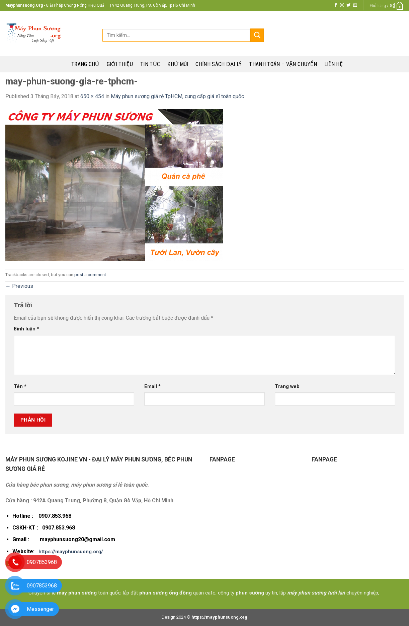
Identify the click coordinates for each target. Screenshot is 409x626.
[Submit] (257, 35)
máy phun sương (77, 593)
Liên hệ (333, 64)
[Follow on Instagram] (342, 5)
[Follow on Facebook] (336, 5)
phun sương (250, 593)
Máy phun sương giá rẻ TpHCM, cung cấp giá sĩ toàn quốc (177, 96)
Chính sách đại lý (218, 64)
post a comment (90, 274)
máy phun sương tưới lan (316, 593)
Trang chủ (85, 64)
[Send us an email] (355, 5)
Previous (19, 286)
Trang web (287, 386)
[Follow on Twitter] (348, 5)
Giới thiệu (120, 64)
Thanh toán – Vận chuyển (283, 64)
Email (152, 386)
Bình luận (26, 329)
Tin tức (150, 64)
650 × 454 (92, 96)
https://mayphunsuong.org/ (70, 552)
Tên (20, 386)
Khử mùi (177, 64)
